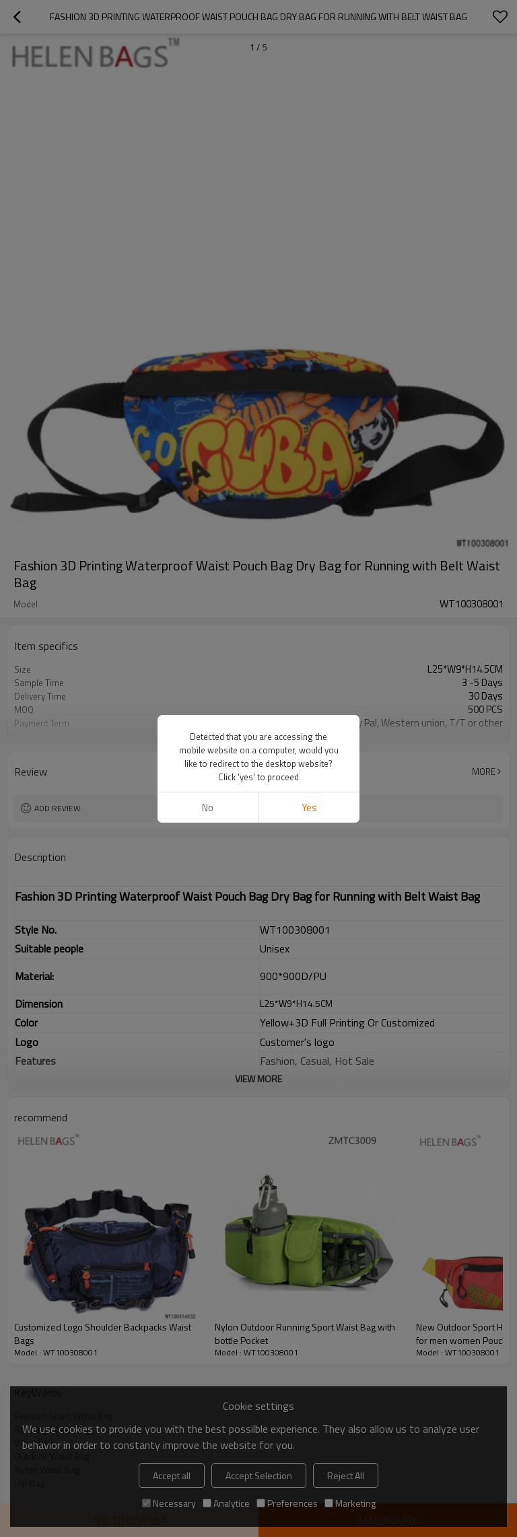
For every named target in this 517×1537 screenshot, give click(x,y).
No (207, 807)
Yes (309, 807)
